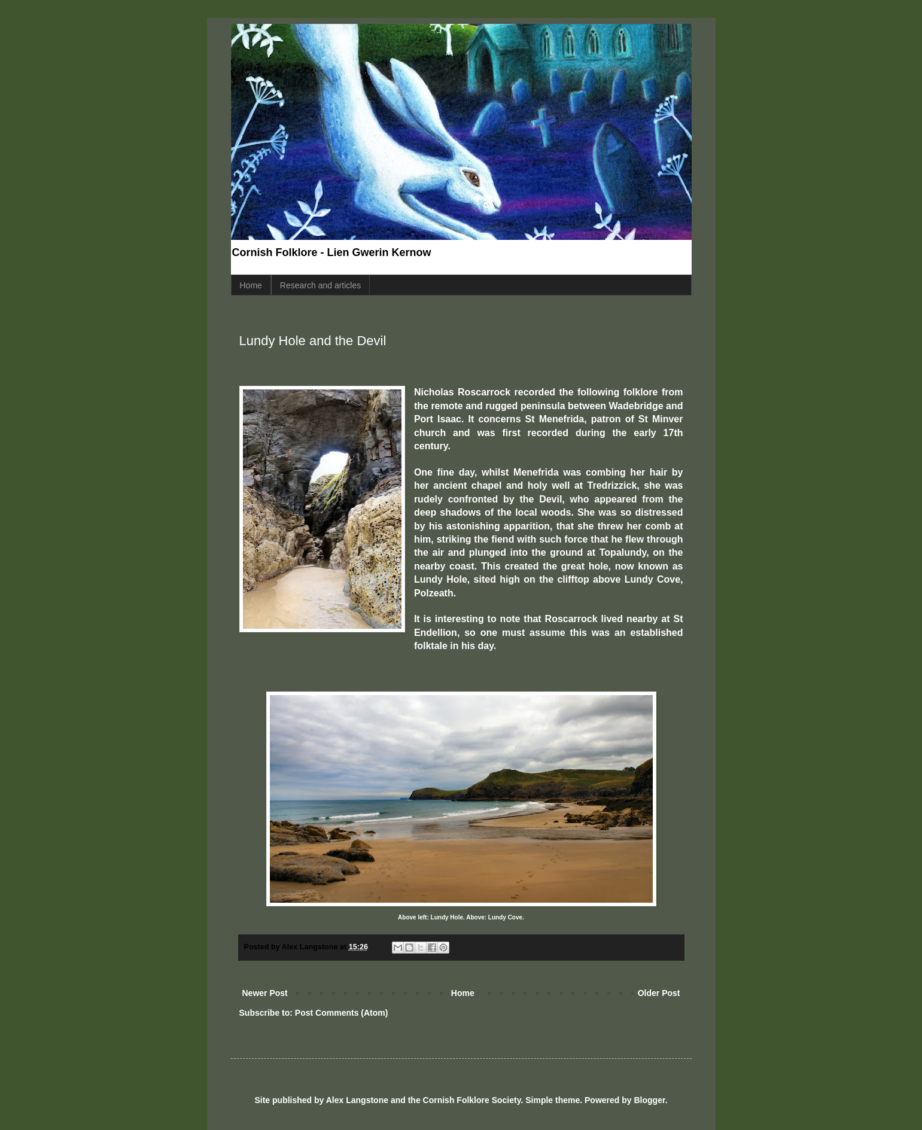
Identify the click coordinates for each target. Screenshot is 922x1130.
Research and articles (320, 285)
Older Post (659, 993)
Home (251, 285)
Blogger (649, 1100)
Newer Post (265, 993)
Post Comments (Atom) (341, 1013)
